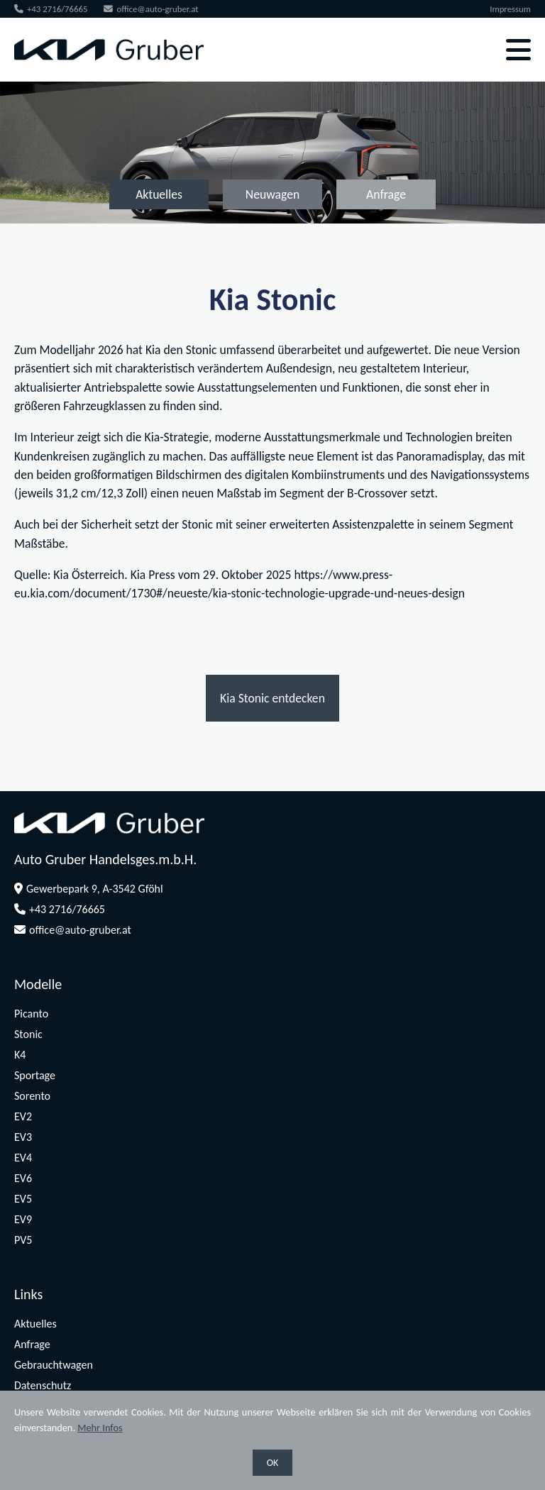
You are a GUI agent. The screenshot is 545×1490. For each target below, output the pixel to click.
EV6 (23, 1178)
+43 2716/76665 (51, 9)
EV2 (23, 1116)
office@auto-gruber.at (151, 9)
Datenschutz (42, 1385)
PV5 (23, 1240)
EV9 (23, 1219)
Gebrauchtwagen (53, 1365)
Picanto (31, 1013)
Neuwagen (272, 194)
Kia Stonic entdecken (272, 698)
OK (273, 1463)
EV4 (23, 1157)
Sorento (32, 1096)
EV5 (23, 1198)
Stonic (28, 1034)
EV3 (23, 1137)
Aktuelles (159, 194)
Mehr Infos (99, 1427)
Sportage (34, 1075)
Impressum (510, 9)
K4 (20, 1054)
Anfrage (386, 194)
